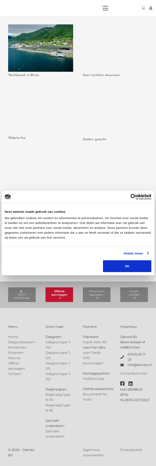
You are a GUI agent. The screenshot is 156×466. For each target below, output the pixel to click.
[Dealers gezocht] (115, 111)
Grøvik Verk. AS (94, 342)
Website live (17, 138)
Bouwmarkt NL (95, 394)
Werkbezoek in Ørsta (23, 75)
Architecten (17, 347)
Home (13, 337)
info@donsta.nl (140, 365)
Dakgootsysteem (22, 342)
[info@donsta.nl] (124, 365)
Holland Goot (93, 379)
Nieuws (14, 358)
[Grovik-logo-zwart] (44, 8)
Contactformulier (134, 373)
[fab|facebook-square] (122, 383)
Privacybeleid (131, 450)
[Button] (151, 8)
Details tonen (133, 253)
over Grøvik (92, 353)
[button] (112, 8)
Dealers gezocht (94, 139)
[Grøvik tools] (115, 175)
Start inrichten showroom (101, 75)
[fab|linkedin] (130, 383)
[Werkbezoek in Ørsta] (40, 48)
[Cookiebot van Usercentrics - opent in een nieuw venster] (133, 197)
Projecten (16, 353)
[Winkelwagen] (142, 8)
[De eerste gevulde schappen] (40, 175)
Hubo (87, 399)
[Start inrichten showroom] (115, 48)
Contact (14, 374)
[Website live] (40, 111)
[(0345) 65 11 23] (124, 357)
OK (127, 266)
